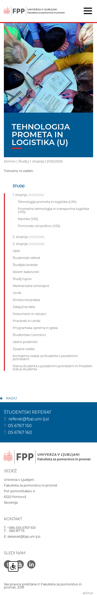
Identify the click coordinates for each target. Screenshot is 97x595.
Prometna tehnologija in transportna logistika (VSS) (53, 210)
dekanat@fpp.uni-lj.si (24, 536)
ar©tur (88, 593)
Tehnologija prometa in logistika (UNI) (47, 201)
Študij (22, 161)
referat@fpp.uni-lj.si (29, 418)
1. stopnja (37, 161)
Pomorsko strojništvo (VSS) (39, 226)
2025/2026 (55, 161)
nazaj (11, 398)
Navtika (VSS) (28, 219)
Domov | (11, 161)
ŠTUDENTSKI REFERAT (27, 412)
